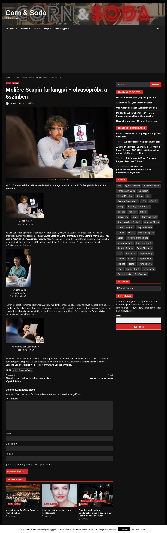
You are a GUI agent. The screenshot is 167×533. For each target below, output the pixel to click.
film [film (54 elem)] (148, 196)
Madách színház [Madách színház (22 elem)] (125, 227)
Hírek (8, 83)
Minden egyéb (61, 28)
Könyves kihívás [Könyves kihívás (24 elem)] (149, 216)
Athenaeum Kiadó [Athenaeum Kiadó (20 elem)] (126, 190)
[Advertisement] (83, 53)
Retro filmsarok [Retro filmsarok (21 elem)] (144, 248)
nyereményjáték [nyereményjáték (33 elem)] (146, 232)
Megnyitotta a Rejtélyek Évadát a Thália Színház (23, 495)
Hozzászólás (13, 398)
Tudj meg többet (138, 529)
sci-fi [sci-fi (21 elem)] (120, 253)
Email (118, 316)
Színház (24, 28)
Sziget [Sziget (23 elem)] (131, 258)
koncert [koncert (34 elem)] (132, 211)
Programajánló (100, 501)
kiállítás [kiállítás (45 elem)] (121, 211)
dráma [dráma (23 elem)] (140, 196)
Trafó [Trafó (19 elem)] (131, 263)
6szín (15, 370)
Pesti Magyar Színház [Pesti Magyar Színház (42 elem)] (137, 237)
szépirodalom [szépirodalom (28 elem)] (144, 258)
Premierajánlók (86, 501)
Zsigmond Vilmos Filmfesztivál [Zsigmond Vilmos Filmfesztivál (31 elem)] (132, 274)
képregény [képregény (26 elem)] (123, 216)
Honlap (9, 453)
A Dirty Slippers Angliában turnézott (142, 142)
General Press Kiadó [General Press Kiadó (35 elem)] (127, 201)
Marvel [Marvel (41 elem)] (121, 232)
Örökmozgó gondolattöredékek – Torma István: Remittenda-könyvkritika (133, 169)
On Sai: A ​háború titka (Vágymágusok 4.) (136, 97)
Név (8, 433)
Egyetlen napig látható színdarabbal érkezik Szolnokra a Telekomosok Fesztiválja (96, 495)
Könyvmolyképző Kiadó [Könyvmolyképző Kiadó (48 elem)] (129, 222)
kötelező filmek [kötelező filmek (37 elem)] (151, 222)
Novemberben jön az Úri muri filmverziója (136, 121)
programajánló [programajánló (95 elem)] (125, 243)
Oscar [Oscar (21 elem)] (120, 237)
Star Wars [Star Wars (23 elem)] (130, 253)
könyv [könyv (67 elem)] (135, 216)
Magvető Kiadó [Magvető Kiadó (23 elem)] (144, 227)
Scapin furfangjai (25, 370)
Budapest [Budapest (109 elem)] (143, 190)
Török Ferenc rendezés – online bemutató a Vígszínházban (32, 378)
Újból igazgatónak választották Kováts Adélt (59, 495)
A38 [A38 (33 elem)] (119, 185)
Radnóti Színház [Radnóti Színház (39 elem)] (125, 248)
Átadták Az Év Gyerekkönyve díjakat (134, 102)
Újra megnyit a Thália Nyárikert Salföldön (136, 108)
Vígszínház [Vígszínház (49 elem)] (149, 269)
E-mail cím (11, 443)
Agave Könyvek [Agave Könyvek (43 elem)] (132, 185)
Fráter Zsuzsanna (125, 133)
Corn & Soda (26, 12)
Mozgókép (10, 28)
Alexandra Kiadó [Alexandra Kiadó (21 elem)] (151, 185)
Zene (36, 28)
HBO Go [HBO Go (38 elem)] (153, 201)
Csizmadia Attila (15, 103)
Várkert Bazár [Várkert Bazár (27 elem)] (133, 269)
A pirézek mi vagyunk (86, 376)
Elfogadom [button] (124, 529)
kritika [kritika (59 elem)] (143, 211)
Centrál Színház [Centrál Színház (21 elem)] (125, 196)
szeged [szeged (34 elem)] (121, 258)
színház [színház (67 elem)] (121, 263)
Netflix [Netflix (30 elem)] (131, 232)
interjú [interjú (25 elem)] (121, 206)
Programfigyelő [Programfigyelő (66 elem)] (143, 243)
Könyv (46, 28)
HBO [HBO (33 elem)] (143, 201)
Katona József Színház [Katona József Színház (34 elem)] (139, 206)
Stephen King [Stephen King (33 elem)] (145, 253)
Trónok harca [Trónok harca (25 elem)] (145, 263)
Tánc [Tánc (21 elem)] (120, 269)
